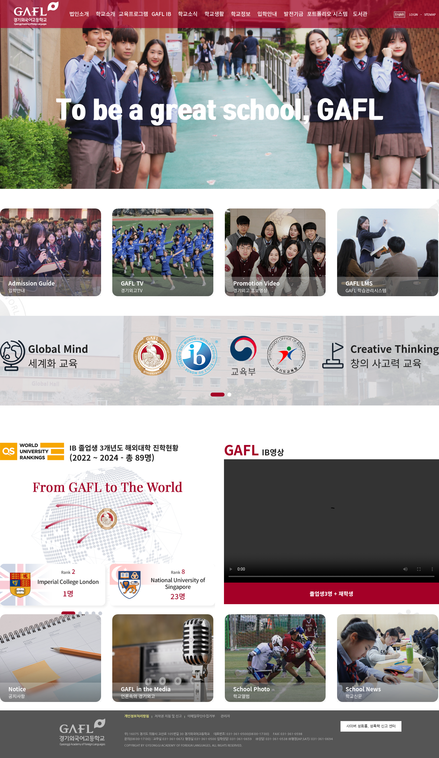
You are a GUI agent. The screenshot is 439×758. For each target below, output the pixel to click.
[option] (219, 356)
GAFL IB (161, 13)
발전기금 (293, 13)
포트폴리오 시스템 (327, 13)
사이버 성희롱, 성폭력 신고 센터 (371, 726)
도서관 (360, 13)
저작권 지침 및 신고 (168, 716)
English (399, 14)
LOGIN (413, 14)
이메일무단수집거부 (201, 716)
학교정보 (241, 13)
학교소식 (188, 13)
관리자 (225, 716)
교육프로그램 (133, 13)
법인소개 (79, 13)
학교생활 (214, 13)
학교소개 (105, 13)
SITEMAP (430, 14)
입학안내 (267, 13)
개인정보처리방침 (136, 716)
